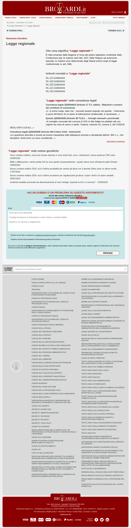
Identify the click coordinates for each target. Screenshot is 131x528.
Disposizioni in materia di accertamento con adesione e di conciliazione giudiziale (102, 452)
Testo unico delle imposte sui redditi (99, 426)
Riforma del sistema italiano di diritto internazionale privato (99, 354)
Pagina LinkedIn (107, 519)
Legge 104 (36, 449)
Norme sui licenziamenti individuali (97, 279)
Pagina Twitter (102, 519)
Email (10, 208)
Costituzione (81, 18)
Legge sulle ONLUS (90, 335)
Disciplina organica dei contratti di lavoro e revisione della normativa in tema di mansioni (53, 457)
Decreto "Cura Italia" (41, 423)
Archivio (94, 512)
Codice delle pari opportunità (46, 366)
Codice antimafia (39, 383)
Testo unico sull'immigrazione (95, 381)
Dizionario (19, 26)
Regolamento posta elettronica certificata (102, 475)
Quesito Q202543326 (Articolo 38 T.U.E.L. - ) (82, 118)
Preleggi (36, 289)
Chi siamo (86, 512)
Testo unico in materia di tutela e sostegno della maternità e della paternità (102, 362)
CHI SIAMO (95, 22)
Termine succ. (115, 31)
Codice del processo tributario (47, 332)
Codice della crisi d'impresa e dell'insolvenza (53, 394)
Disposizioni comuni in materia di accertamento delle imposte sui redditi (100, 437)
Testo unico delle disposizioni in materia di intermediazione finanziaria (101, 403)
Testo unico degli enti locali (95, 370)
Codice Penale (45, 18)
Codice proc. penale (64, 18)
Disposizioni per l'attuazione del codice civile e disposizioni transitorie (53, 294)
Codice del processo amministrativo (49, 352)
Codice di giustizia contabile (45, 369)
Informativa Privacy (64, 512)
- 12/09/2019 (59, 182)
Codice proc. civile (27, 18)
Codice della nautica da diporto (47, 373)
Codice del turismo (41, 356)
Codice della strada (41, 328)
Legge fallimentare (90, 289)
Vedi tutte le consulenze (116, 141)
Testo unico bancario (91, 374)
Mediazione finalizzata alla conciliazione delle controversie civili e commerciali (100, 345)
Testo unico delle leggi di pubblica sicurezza (103, 387)
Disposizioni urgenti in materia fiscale (99, 447)
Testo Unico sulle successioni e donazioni (101, 423)
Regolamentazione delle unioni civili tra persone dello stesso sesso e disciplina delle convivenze (54, 432)
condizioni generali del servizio (45, 235)
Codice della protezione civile (46, 390)
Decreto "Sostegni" (41, 416)
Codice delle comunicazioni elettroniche (51, 363)
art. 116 (67, 64)
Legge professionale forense (95, 286)
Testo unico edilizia (90, 377)
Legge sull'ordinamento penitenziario (99, 349)
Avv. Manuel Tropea (73, 506)
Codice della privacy (41, 335)
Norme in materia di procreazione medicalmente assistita (47, 442)
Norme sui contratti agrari (94, 302)
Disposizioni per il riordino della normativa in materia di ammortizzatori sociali (53, 475)
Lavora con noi (65, 514)
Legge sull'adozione (41, 437)
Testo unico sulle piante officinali (97, 414)
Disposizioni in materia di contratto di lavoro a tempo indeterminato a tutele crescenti (54, 463)
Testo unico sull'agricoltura (95, 410)
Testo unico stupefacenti (93, 384)
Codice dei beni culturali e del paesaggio (51, 345)
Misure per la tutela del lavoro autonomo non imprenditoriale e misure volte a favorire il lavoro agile (54, 469)
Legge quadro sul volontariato (96, 332)
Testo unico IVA (88, 433)
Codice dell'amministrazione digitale (49, 380)
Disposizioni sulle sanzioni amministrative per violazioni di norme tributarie (103, 457)
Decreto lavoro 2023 (41, 409)
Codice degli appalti (41, 397)
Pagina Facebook (96, 519)
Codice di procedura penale (45, 316)
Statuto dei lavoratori (42, 453)
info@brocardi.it (51, 512)
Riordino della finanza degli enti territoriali (102, 472)
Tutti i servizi (118, 18)
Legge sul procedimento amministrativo (100, 317)
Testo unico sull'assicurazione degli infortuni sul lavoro (99, 392)
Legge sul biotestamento (44, 446)
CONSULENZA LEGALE (113, 22)
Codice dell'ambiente (42, 359)
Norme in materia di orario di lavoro (98, 283)
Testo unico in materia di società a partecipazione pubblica (97, 418)
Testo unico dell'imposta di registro (98, 430)
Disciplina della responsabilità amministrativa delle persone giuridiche (100, 327)
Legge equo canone (90, 314)
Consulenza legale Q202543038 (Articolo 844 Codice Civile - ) (45, 132)
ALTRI (93, 18)
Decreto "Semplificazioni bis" (45, 413)
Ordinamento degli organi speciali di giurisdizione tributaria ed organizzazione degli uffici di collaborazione (101, 463)
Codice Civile (10, 18)
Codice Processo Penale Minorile (47, 325)
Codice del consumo (41, 338)
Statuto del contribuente (93, 469)
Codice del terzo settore (44, 387)
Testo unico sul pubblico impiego (97, 367)
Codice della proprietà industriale (48, 376)
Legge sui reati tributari (93, 358)
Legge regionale (33, 26)
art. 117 (83, 58)
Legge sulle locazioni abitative (96, 311)
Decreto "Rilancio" (40, 420)
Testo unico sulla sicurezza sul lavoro (100, 407)
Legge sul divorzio (41, 426)
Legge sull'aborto (40, 406)
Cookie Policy (77, 512)
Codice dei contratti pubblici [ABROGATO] (51, 349)
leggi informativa (89, 235)
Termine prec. (16, 31)
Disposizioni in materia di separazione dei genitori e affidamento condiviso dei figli (51, 401)
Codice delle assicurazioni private (48, 342)
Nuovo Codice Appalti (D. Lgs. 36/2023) (49, 283)
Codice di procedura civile (44, 298)
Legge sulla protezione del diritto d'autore (102, 293)
